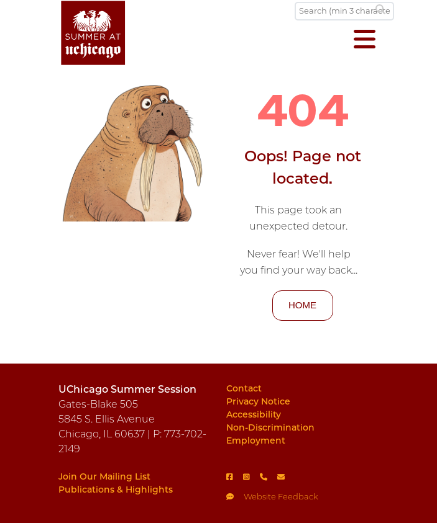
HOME (302, 305)
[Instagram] (251, 476)
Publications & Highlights (115, 489)
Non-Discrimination (270, 427)
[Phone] (268, 476)
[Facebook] (234, 476)
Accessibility (253, 414)
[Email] (286, 476)
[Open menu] (364, 40)
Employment (255, 440)
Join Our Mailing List (104, 476)
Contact (244, 388)
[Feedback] (302, 493)
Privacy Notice (258, 401)
